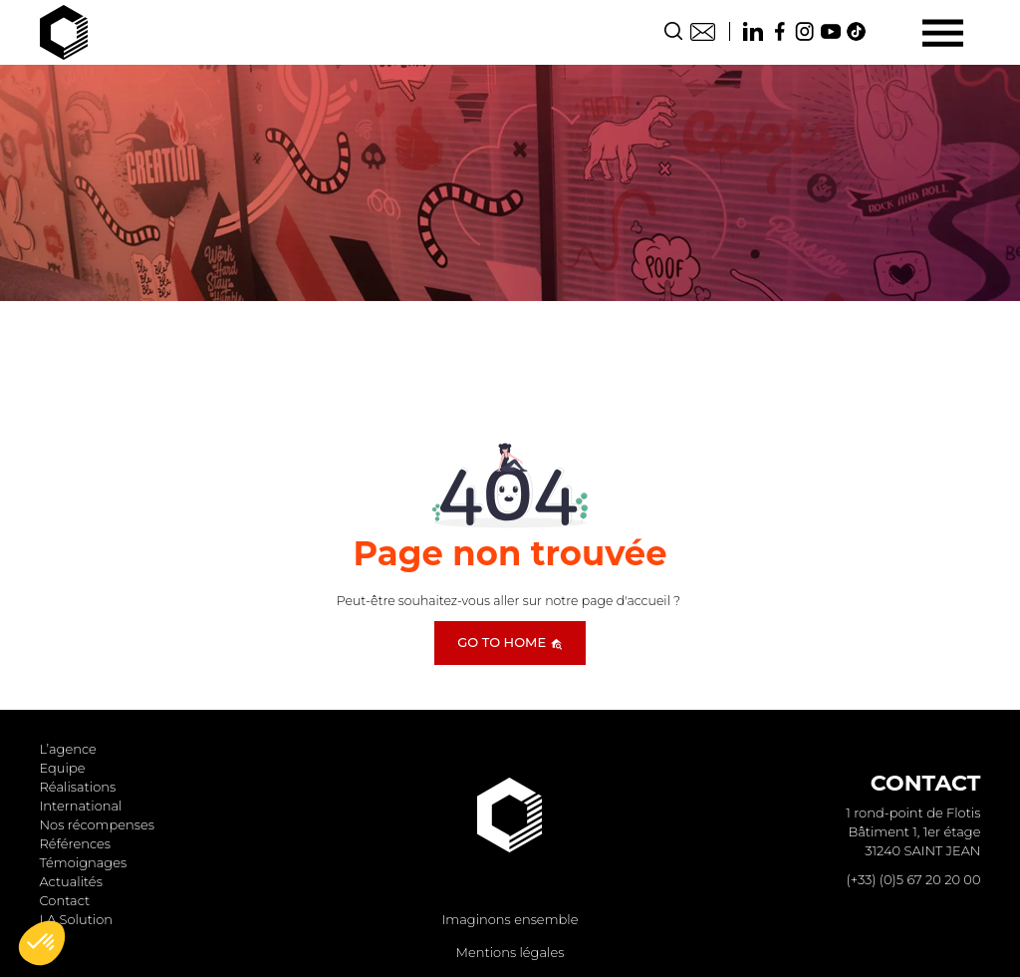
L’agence (68, 749)
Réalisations (78, 787)
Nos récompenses (97, 824)
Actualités (71, 881)
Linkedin (753, 31)
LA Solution (77, 919)
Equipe (63, 768)
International (81, 806)
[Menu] (942, 32)
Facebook (779, 31)
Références (76, 843)
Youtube (831, 31)
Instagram (805, 31)
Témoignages (84, 862)
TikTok (857, 31)
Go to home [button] (509, 642)
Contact (702, 31)
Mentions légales (510, 952)
